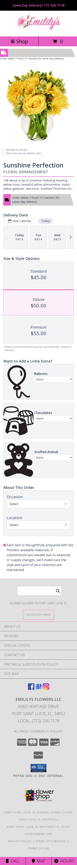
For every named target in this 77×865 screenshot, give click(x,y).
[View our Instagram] (46, 688)
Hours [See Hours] (64, 861)
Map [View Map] (38, 861)
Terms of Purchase (50, 841)
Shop (19, 41)
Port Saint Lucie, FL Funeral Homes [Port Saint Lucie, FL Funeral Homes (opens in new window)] (32, 812)
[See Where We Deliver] (38, 614)
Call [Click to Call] (13, 861)
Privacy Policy (20, 841)
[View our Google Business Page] (38, 688)
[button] (38, 768)
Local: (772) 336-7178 (38, 721)
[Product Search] (39, 590)
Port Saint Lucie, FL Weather (30, 827)
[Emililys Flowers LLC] (38, 30)
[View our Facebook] (31, 688)
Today (45, 221)
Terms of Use (38, 848)
